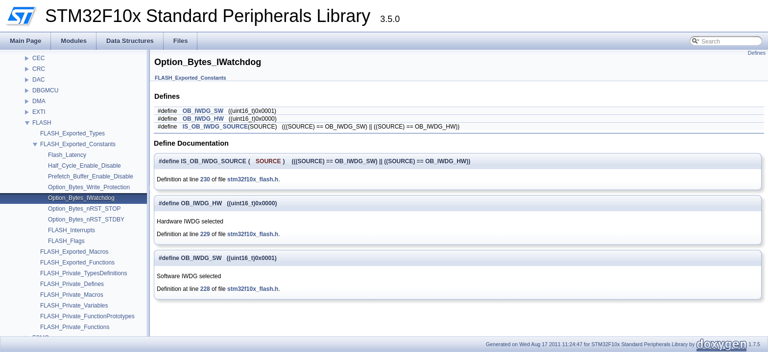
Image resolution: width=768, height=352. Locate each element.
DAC (38, 79)
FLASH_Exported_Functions (77, 262)
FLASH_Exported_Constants (78, 144)
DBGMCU (45, 90)
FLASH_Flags (66, 241)
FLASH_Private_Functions (74, 327)
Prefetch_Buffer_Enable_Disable (90, 176)
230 (205, 179)
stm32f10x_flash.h (252, 179)
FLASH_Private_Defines (72, 284)
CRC (38, 69)
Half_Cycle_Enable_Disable (84, 165)
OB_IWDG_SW (203, 111)
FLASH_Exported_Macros (74, 251)
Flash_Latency (67, 155)
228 (205, 289)
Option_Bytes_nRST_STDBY (86, 219)
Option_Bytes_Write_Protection (89, 187)
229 (205, 234)
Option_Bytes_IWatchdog (81, 198)
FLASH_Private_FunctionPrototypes (87, 316)
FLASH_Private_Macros (71, 294)
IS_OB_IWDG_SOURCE (215, 126)
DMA (39, 101)
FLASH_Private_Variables (74, 305)
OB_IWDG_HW (203, 118)
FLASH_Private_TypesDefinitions (83, 273)
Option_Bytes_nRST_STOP (84, 208)
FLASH (41, 122)
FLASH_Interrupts (71, 230)
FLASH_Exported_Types (72, 133)
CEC (38, 58)
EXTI (39, 112)
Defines (757, 53)
